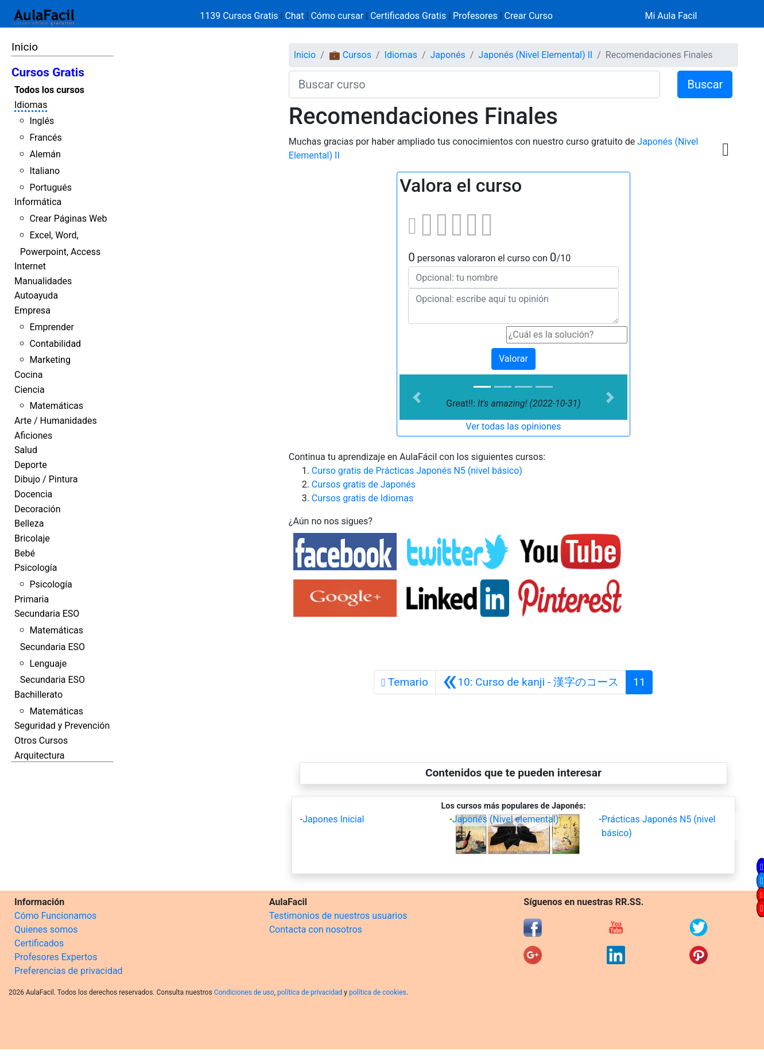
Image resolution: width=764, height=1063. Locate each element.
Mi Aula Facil (671, 15)
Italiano (44, 170)
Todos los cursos (49, 89)
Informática (37, 201)
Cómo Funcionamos (55, 915)
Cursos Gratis (47, 72)
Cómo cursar (337, 15)
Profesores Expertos (55, 957)
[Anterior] (530, 682)
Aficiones (33, 435)
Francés (45, 137)
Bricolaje (32, 538)
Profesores (475, 15)
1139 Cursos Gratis (240, 15)
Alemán (44, 154)
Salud (25, 449)
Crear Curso (529, 15)
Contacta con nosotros (315, 929)
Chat (294, 15)
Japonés (448, 54)
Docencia (33, 494)
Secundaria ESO (46, 613)
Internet (30, 266)
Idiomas (30, 104)
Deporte (30, 464)
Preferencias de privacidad (68, 970)
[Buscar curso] (475, 84)
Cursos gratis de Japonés (364, 484)
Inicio (24, 46)
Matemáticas (56, 405)
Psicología (35, 567)
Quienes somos (46, 929)
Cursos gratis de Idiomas (362, 498)
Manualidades (43, 281)
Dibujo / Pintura (45, 479)
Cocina (28, 374)
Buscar (705, 84)
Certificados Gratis (408, 15)
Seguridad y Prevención (62, 725)
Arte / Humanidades (55, 420)
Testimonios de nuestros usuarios (338, 915)
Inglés (41, 120)
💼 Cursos (350, 54)
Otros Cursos (41, 740)
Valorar (513, 358)
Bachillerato (38, 694)
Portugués (50, 187)
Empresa (32, 310)
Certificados (39, 943)
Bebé (24, 553)
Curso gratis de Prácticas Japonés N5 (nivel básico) (417, 470)
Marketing (49, 359)
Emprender (51, 327)
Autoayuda (36, 295)
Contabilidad (55, 343)
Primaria (31, 599)
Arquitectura (39, 755)
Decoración (37, 509)
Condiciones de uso (244, 992)
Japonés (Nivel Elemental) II (535, 54)
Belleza (29, 523)
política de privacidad (309, 992)
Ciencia (29, 389)
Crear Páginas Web (68, 218)
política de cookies (377, 992)
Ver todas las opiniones (513, 426)
